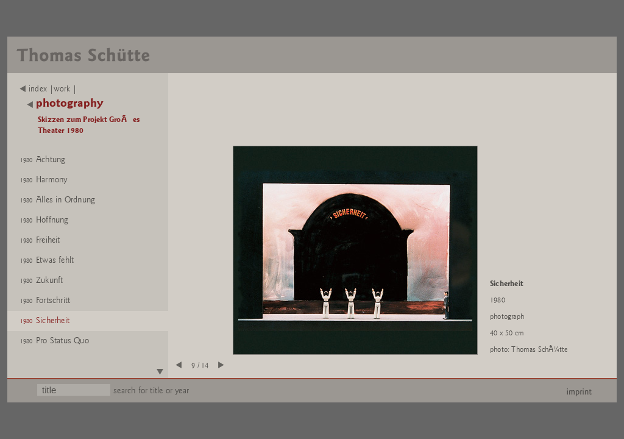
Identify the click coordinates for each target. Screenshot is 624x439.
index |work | (48, 89)
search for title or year (151, 390)
